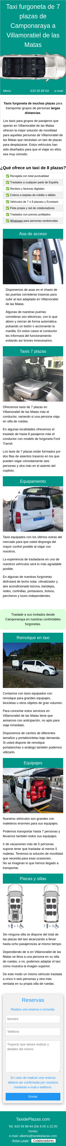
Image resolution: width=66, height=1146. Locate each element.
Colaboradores (43, 1140)
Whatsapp (16, 220)
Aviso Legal (20, 1140)
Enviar (33, 1096)
